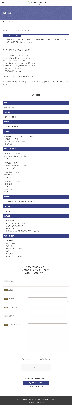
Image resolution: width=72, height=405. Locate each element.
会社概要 (44, 399)
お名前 (10, 290)
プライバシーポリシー (30, 359)
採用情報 (37, 399)
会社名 (10, 281)
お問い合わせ (51, 399)
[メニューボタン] (3, 3)
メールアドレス (13, 307)
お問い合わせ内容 (14, 324)
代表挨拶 (24, 399)
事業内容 (31, 399)
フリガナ (11, 298)
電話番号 (11, 316)
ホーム (18, 399)
